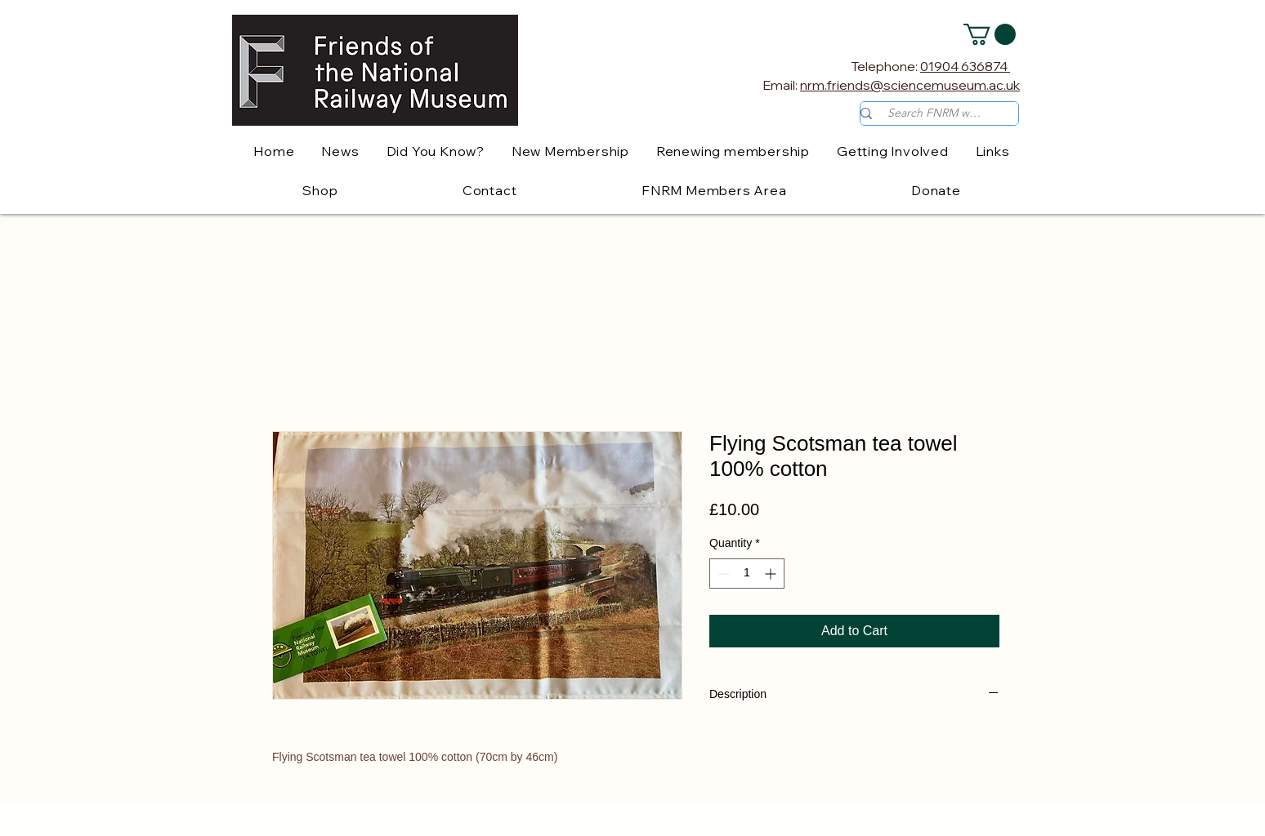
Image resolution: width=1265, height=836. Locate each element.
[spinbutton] (747, 573)
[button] (989, 34)
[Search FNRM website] (935, 113)
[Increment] (772, 573)
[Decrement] (722, 573)
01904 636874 (965, 66)
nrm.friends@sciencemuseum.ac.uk (910, 85)
